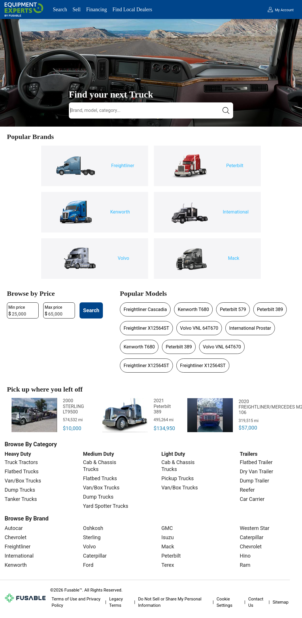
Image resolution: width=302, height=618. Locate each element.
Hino (245, 556)
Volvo (89, 546)
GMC (167, 528)
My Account (284, 10)
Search (60, 9)
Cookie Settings (225, 602)
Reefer (247, 490)
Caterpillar (95, 556)
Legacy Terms (116, 602)
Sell (77, 9)
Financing (96, 9)
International (19, 556)
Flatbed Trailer (256, 462)
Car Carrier (252, 499)
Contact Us (255, 602)
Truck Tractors (21, 462)
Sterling (92, 537)
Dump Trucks (20, 490)
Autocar (14, 528)
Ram (245, 565)
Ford (88, 565)
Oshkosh (93, 528)
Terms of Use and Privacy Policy (76, 602)
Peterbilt (171, 556)
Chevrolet (16, 537)
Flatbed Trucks (22, 471)
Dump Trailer (254, 481)
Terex (167, 565)
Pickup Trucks (177, 478)
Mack (167, 546)
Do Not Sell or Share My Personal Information (169, 602)
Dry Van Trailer (256, 471)
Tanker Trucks (21, 499)
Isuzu (167, 537)
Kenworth (16, 565)
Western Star (254, 528)
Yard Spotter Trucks (105, 506)
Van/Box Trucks (23, 481)
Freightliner (18, 546)
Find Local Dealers (132, 9)
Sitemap (280, 602)
